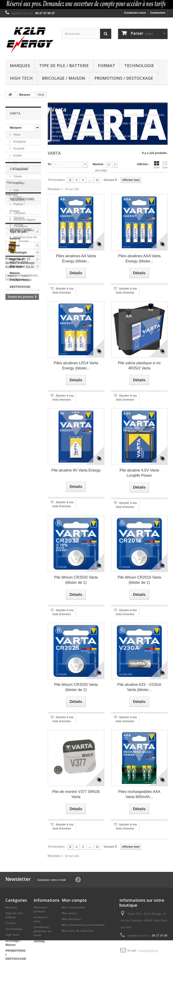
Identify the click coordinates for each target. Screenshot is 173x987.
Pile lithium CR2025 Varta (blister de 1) (76, 687)
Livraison (19, 367)
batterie (13, 544)
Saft (16, 190)
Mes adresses (71, 919)
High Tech (21, 78)
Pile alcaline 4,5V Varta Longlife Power (139, 473)
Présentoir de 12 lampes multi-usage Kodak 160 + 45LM (20, 446)
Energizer (19, 141)
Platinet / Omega (17, 207)
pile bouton (15, 523)
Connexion (157, 12)
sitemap (39, 941)
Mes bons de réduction (78, 930)
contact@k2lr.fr (148, 950)
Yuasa (17, 176)
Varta (16, 134)
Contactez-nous (135, 12)
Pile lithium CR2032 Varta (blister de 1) (76, 580)
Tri (49, 164)
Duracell (18, 148)
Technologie (139, 65)
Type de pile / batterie (64, 65)
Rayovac (19, 183)
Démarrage (15, 550)
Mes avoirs (69, 913)
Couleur (13, 530)
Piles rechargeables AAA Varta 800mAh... (139, 794)
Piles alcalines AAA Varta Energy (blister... (139, 258)
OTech (17, 197)
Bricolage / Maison (63, 78)
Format (106, 65)
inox (25, 510)
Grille (156, 165)
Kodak (17, 155)
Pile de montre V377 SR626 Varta (76, 794)
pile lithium (15, 517)
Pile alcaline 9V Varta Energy (76, 470)
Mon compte (74, 900)
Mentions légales (24, 374)
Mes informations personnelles (83, 925)
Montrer (98, 164)
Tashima (18, 217)
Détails (55, 140)
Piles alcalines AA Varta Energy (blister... (76, 258)
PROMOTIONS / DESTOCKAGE (123, 78)
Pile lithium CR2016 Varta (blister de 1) (139, 580)
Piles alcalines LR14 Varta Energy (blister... (76, 365)
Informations (22, 355)
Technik (18, 224)
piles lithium (16, 537)
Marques (20, 65)
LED (33, 537)
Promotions (21, 413)
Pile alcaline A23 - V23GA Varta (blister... (139, 687)
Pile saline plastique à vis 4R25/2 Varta (139, 365)
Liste (165, 165)
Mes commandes (73, 907)
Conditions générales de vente (43, 931)
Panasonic (20, 169)
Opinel (17, 162)
